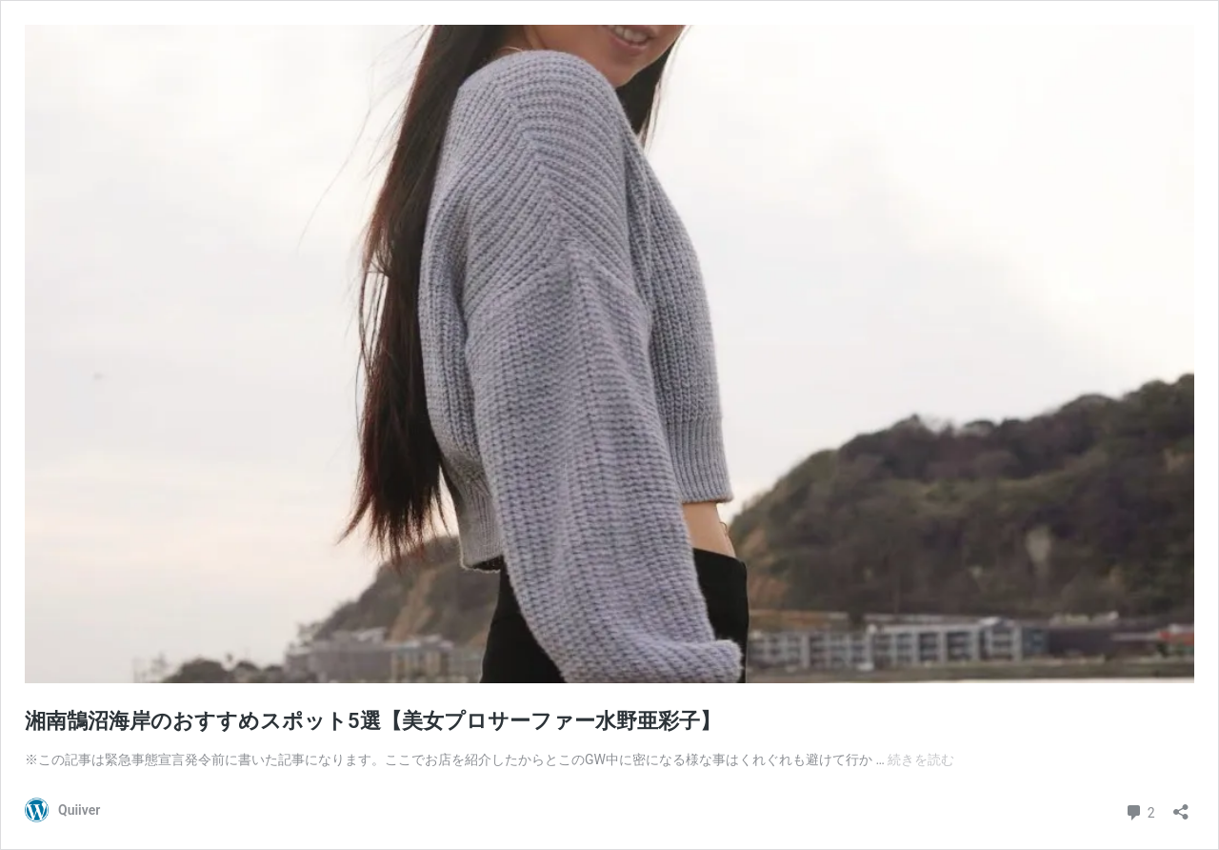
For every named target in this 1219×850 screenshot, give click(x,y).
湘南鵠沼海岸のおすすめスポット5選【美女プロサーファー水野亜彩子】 (373, 721)
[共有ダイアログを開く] (1181, 805)
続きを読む (921, 759)
